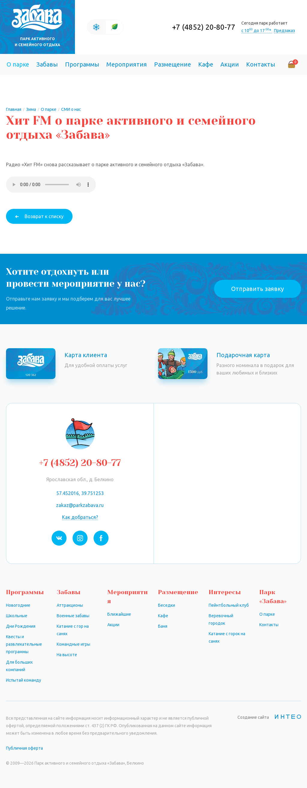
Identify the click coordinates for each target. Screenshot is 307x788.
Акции (229, 64)
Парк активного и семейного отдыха (37, 42)
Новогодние (18, 605)
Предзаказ (284, 30)
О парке (18, 64)
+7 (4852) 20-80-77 (203, 27)
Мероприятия (126, 64)
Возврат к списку (44, 216)
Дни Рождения (20, 626)
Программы (82, 64)
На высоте (67, 654)
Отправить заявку (257, 288)
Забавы (47, 64)
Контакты (260, 64)
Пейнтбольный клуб (229, 605)
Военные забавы (73, 615)
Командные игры (73, 644)
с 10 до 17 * (256, 30)
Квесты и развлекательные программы (24, 644)
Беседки (166, 605)
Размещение (172, 64)
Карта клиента (85, 354)
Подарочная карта (243, 354)
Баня (162, 626)
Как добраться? (80, 517)
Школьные (16, 615)
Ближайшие (119, 614)
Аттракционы (70, 605)
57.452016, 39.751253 (80, 493)
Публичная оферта (24, 748)
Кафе (205, 64)
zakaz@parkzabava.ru (80, 505)
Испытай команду (23, 680)
